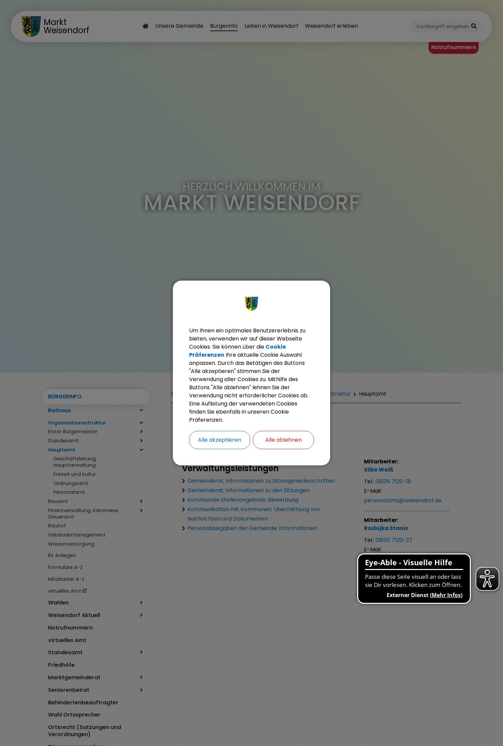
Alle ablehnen (283, 440)
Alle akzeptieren (219, 440)
